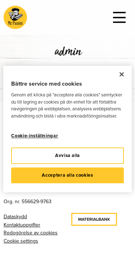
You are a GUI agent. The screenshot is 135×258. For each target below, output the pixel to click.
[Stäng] (122, 74)
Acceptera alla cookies (67, 175)
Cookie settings (21, 241)
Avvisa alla (67, 155)
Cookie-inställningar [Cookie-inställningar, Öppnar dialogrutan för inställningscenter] (34, 136)
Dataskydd (15, 216)
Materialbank (94, 219)
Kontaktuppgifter (22, 225)
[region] (67, 129)
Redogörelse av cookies (31, 232)
